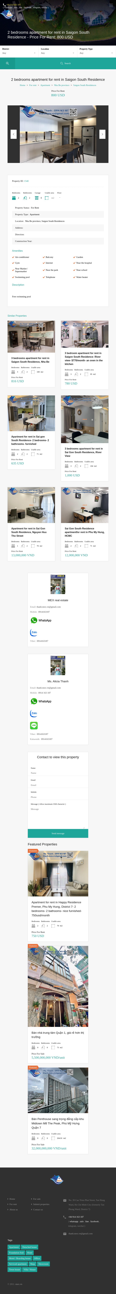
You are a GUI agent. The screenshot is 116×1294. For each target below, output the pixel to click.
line (20, 7)
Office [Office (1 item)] (37, 1258)
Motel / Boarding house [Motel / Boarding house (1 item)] (20, 1258)
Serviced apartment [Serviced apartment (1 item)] (18, 1264)
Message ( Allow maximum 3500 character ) (48, 804)
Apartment (45, 85)
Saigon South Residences (84, 85)
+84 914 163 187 (13, 5)
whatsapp (8, 7)
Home (22, 85)
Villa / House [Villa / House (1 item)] (29, 1269)
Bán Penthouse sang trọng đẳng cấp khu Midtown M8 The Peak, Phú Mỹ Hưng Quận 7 (58, 1123)
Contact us (38, 1210)
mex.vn (18, 1284)
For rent (33, 85)
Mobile (34, 792)
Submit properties (41, 1204)
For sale (36, 1199)
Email (33, 780)
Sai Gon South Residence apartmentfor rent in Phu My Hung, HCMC (85, 532)
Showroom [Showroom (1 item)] (43, 1264)
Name (33, 768)
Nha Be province (61, 85)
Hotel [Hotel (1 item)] (29, 1252)
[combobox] (19, 53)
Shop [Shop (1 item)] (32, 1264)
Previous (14, 134)
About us (14, 1210)
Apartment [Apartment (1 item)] (14, 1247)
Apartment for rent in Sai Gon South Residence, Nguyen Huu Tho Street (29, 532)
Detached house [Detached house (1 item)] (29, 1247)
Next (102, 134)
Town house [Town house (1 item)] (14, 1269)
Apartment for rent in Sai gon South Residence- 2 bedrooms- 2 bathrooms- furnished (30, 440)
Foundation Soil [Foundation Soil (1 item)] (16, 1252)
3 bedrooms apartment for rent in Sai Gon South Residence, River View (84, 452)
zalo (15, 7)
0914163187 (44, 612)
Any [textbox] (4, 53)
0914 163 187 (44, 693)
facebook (27, 7)
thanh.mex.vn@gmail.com (49, 607)
